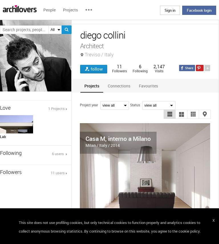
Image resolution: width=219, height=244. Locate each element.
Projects (70, 10)
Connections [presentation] (119, 86)
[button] (170, 114)
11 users (58, 173)
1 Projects (56, 108)
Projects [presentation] (91, 86)
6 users (58, 153)
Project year (89, 105)
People (49, 10)
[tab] (92, 86)
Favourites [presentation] (148, 86)
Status (135, 105)
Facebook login (199, 10)
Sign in (170, 10)
